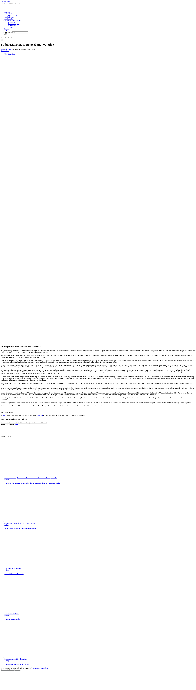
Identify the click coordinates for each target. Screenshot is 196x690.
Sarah (4, 415)
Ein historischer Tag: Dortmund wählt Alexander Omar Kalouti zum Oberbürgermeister (30, 478)
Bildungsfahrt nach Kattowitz (13, 568)
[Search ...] (20, 32)
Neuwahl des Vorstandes (11, 614)
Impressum (36, 668)
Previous (3, 51)
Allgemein (39, 415)
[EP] (100, 342)
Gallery (6, 479)
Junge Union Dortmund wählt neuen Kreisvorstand (19, 523)
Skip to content (5, 1)
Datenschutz (44, 668)
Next (7, 51)
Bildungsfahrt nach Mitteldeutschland (15, 659)
